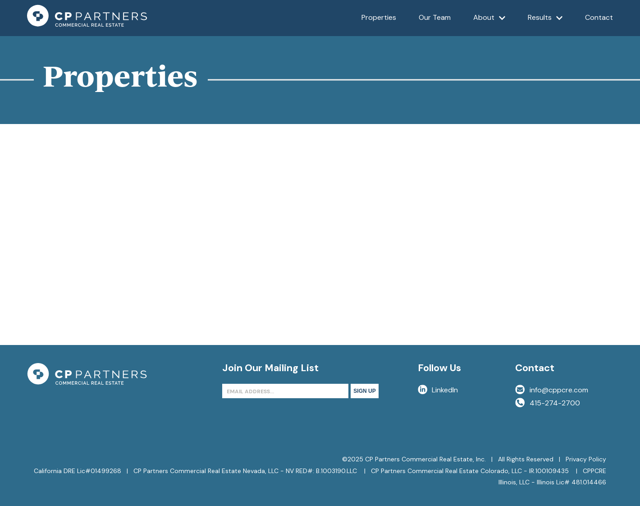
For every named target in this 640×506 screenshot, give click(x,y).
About (489, 24)
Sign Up (364, 391)
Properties (378, 17)
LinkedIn (438, 390)
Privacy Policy (586, 459)
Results (545, 24)
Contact (599, 17)
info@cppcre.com (551, 390)
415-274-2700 (547, 403)
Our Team (435, 17)
